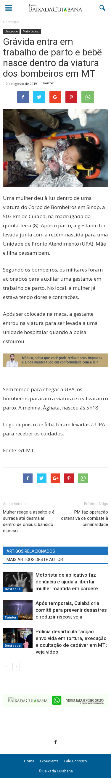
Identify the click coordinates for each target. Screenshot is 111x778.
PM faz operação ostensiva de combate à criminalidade (84, 518)
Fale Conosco (75, 761)
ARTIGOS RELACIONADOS (31, 551)
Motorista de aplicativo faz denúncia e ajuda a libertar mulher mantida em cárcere (67, 581)
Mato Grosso (31, 31)
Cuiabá (10, 617)
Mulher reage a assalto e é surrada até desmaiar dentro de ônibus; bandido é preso (28, 521)
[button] (102, 8)
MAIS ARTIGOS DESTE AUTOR (35, 559)
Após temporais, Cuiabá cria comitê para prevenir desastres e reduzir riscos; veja (71, 610)
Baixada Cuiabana (57, 771)
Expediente (49, 761)
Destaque (11, 31)
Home (29, 761)
